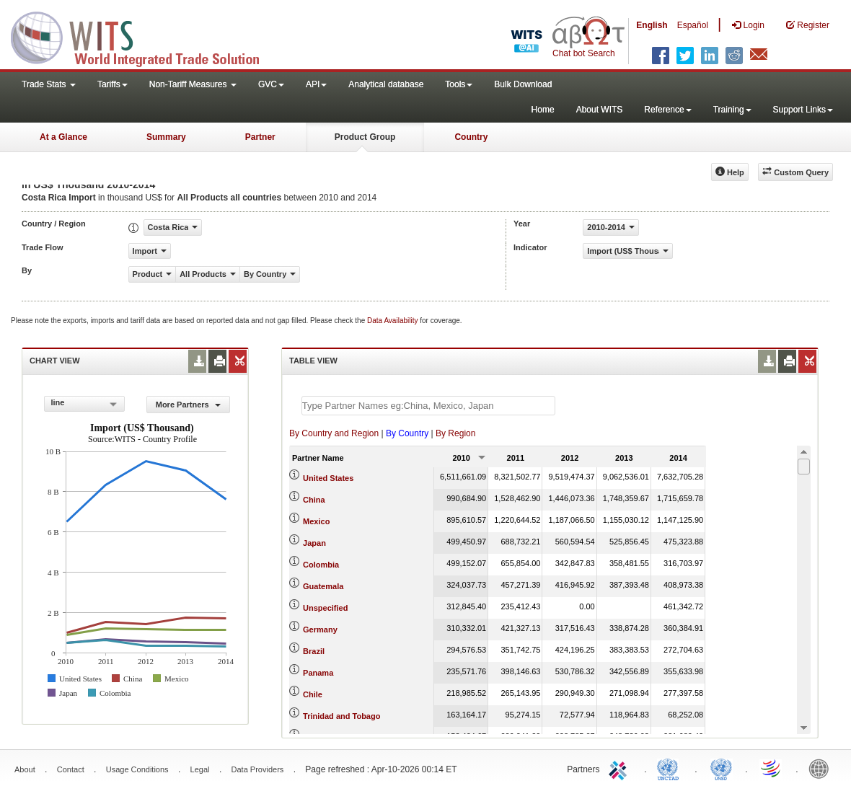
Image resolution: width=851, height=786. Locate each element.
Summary (166, 137)
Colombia (321, 564)
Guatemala (323, 586)
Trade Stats (49, 84)
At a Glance (63, 137)
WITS (144, 36)
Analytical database (385, 84)
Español (692, 25)
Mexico (316, 521)
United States (328, 478)
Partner (260, 137)
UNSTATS (721, 768)
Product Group (365, 137)
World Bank (822, 768)
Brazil (314, 651)
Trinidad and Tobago (341, 716)
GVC (271, 84)
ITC (620, 768)
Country (471, 137)
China (314, 499)
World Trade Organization (771, 768)
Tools (458, 84)
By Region (455, 433)
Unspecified (325, 608)
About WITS (599, 110)
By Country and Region (334, 433)
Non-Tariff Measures (193, 84)
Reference (667, 110)
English (651, 25)
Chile (312, 694)
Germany (320, 629)
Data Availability (393, 320)
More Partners (188, 404)
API (316, 84)
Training (732, 110)
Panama (318, 672)
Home (543, 110)
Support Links (803, 110)
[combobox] (84, 404)
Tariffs (112, 84)
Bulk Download (523, 84)
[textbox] (428, 405)
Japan (314, 543)
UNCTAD (670, 768)
